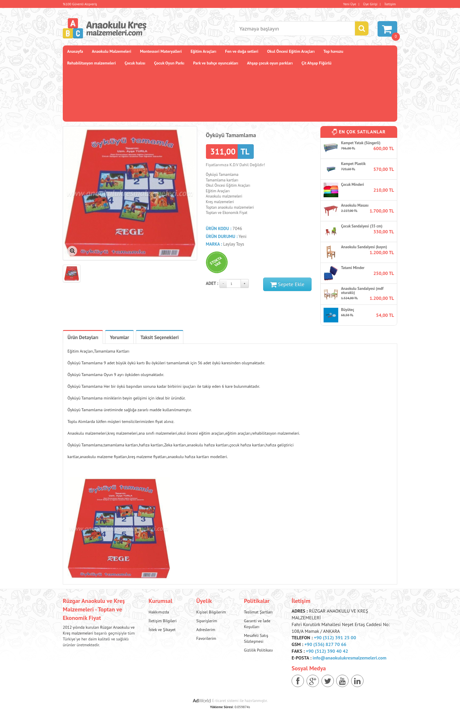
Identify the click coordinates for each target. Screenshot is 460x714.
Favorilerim (206, 638)
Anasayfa (75, 51)
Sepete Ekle (287, 284)
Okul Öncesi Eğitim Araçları (290, 51)
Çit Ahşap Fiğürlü (317, 63)
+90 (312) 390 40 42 (327, 651)
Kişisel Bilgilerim (211, 612)
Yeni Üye (349, 4)
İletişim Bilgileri (163, 620)
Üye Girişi (370, 4)
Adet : (212, 283)
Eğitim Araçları (204, 51)
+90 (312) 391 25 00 (335, 637)
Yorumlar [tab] (119, 337)
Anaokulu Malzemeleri (111, 51)
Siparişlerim (206, 620)
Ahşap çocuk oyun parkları (270, 63)
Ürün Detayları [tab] (82, 337)
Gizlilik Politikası (258, 650)
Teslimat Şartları (258, 612)
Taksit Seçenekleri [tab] (160, 337)
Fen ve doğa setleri (241, 51)
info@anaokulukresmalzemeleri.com (350, 658)
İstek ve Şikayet (162, 629)
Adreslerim (205, 629)
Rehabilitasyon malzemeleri (91, 63)
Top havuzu (334, 51)
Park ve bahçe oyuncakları (215, 63)
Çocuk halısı (135, 63)
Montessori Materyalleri (161, 51)
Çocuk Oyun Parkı (169, 63)
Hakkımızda (159, 612)
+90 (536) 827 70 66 (325, 644)
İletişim (390, 4)
